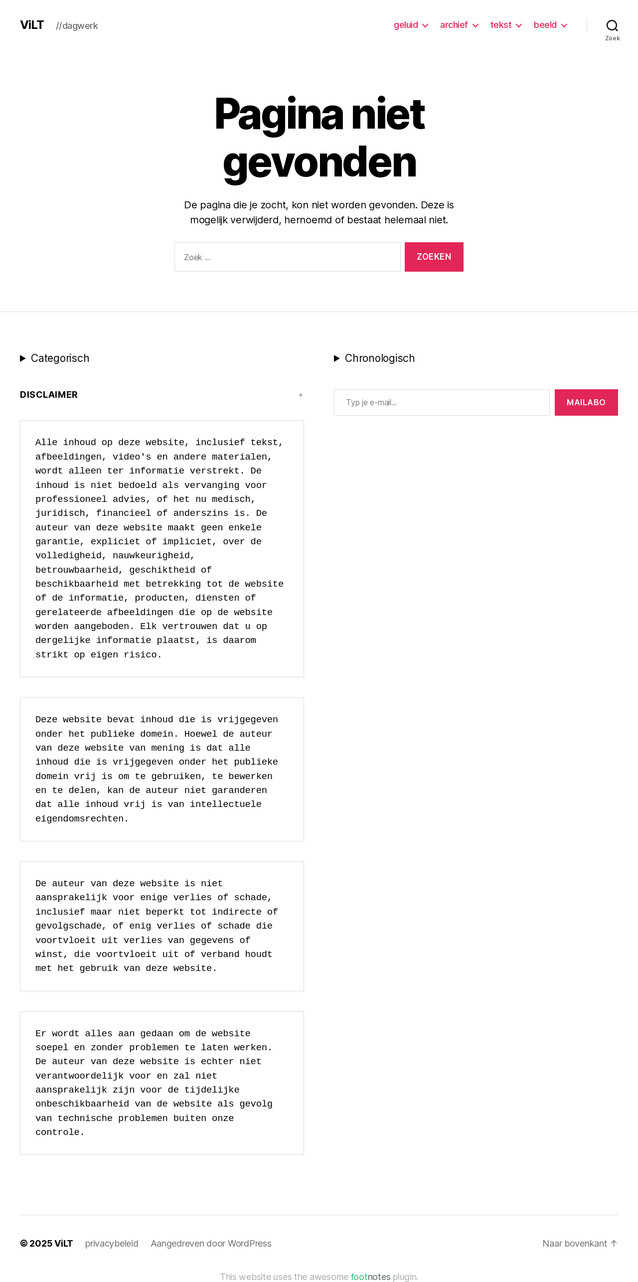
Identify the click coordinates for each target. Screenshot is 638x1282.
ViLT (32, 25)
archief (454, 24)
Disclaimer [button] (49, 394)
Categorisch (60, 358)
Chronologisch (380, 358)
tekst (501, 24)
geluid (406, 24)
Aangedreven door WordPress (211, 1243)
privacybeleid (112, 1243)
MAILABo (586, 402)
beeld (545, 24)
